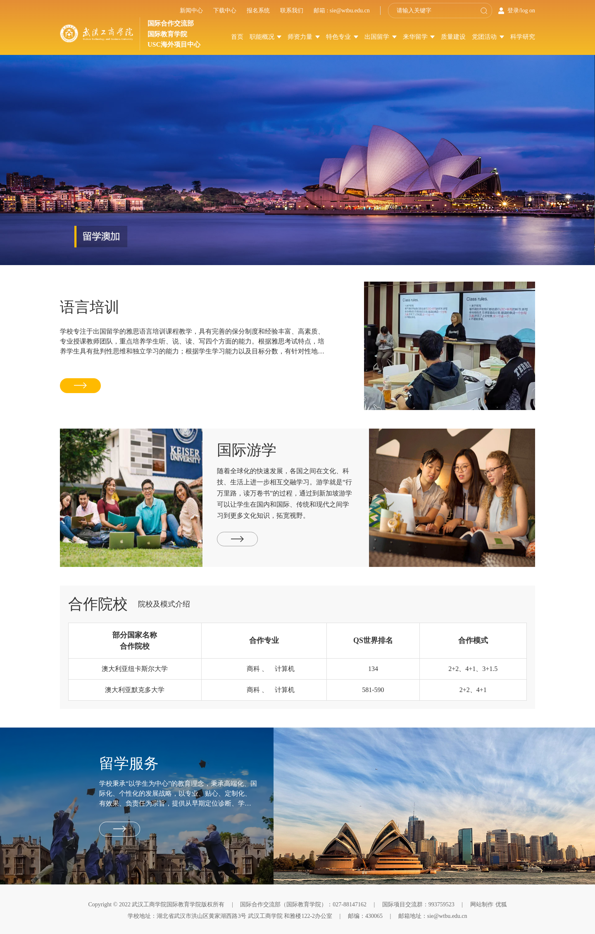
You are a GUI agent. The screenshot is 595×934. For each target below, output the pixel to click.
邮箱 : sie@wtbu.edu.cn (342, 10)
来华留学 (419, 36)
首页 (237, 36)
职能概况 (266, 36)
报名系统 (258, 10)
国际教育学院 (167, 34)
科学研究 (522, 36)
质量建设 (453, 36)
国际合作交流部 (171, 23)
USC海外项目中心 (174, 44)
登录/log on (521, 10)
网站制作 (481, 904)
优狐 (501, 904)
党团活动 (488, 36)
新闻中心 (191, 10)
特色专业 (342, 36)
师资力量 (304, 36)
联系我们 (291, 10)
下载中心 (224, 10)
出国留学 (380, 36)
